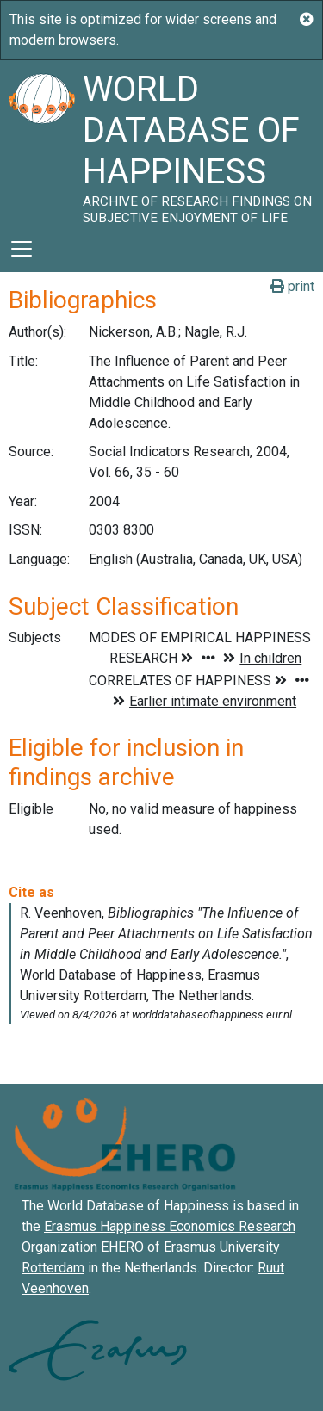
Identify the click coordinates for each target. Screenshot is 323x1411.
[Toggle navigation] (21, 248)
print (292, 286)
